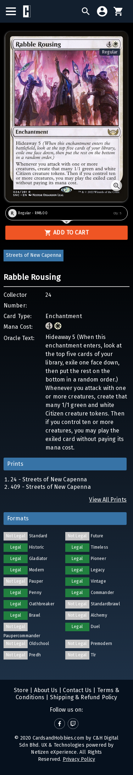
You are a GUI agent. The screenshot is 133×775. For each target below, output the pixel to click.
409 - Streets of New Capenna (51, 486)
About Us (44, 690)
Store (21, 690)
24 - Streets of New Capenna (49, 479)
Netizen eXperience (54, 752)
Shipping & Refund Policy (82, 697)
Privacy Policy (79, 759)
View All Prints (108, 499)
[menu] (14, 11)
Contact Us (76, 690)
